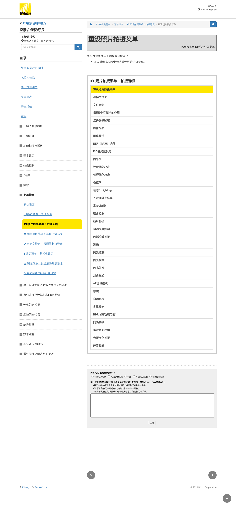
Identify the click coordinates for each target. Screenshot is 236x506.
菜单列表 (26, 97)
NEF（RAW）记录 (104, 143)
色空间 (97, 182)
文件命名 (98, 104)
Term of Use (41, 487)
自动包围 (98, 299)
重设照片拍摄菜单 (104, 89)
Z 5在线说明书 (103, 24)
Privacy (26, 487)
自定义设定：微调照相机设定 (43, 243)
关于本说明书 (29, 87)
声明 (23, 116)
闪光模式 (98, 260)
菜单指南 (118, 24)
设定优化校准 (101, 167)
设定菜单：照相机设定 (39, 253)
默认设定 (29, 204)
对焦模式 (98, 275)
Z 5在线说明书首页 (34, 23)
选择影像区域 (101, 120)
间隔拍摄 (98, 322)
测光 (96, 244)
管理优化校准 (101, 174)
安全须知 (26, 106)
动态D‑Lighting (102, 190)
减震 (96, 291)
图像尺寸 (98, 136)
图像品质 (98, 128)
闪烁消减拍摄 (101, 237)
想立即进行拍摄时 (32, 68)
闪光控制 (98, 252)
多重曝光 (98, 306)
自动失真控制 (101, 229)
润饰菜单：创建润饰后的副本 (43, 263)
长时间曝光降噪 (103, 198)
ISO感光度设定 (102, 151)
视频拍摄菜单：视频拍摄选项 (43, 234)
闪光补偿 (98, 268)
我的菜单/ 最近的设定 (40, 273)
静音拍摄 (98, 345)
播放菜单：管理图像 (38, 214)
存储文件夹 (100, 97)
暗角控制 (98, 213)
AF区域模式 (100, 283)
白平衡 (97, 159)
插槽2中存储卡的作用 (106, 112)
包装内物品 (28, 77)
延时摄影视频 (101, 330)
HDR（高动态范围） (105, 314)
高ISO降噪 (99, 205)
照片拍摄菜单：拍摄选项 (41, 224)
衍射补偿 (98, 221)
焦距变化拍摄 (101, 337)
